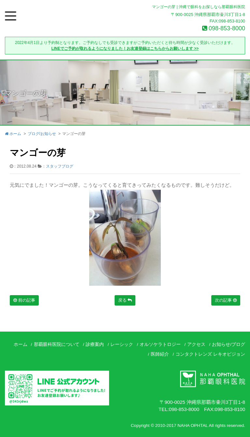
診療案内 (95, 344)
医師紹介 (160, 354)
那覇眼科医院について (56, 344)
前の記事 (24, 300)
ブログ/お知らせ (42, 133)
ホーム (13, 133)
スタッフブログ (59, 166)
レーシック (121, 344)
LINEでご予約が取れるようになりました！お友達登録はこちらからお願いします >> (125, 48)
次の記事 (226, 300)
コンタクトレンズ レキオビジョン (210, 354)
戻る (125, 300)
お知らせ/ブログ (228, 344)
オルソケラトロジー (160, 344)
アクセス (196, 344)
